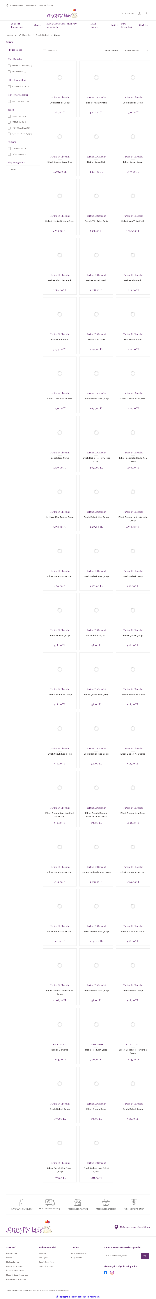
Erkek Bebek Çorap (60, 102)
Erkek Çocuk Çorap (133, 162)
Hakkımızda (11, 1253)
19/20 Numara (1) (19, 154)
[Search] (128, 13)
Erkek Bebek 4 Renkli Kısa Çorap (59, 992)
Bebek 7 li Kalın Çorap (96, 1050)
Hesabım (42, 1253)
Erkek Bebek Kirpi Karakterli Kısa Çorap (59, 815)
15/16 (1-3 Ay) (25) (19, 116)
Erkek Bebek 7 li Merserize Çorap (133, 1051)
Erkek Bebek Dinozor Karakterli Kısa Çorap (96, 815)
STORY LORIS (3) (19, 72)
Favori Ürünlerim (46, 1266)
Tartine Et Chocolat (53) (22, 66)
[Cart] (147, 13)
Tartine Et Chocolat (59, 97)
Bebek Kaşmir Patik (96, 102)
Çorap (57, 35)
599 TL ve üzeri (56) (20, 101)
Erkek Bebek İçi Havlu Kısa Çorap (96, 459)
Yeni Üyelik (43, 1258)
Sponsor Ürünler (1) (20, 86)
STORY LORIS (60, 1044)
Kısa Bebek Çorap (133, 339)
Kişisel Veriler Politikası (16, 1279)
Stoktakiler (52, 51)
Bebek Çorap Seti (96, 162)
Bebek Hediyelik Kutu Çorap (59, 221)
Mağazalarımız (12, 1262)
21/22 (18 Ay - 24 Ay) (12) (22, 134)
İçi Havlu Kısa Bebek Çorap (60, 517)
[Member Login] (139, 13)
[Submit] (145, 1256)
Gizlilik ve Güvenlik (14, 1266)
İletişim (9, 1258)
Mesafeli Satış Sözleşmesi (17, 1275)
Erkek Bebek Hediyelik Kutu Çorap (132, 519)
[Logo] (62, 13)
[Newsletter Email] (127, 1255)
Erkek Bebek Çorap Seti (59, 162)
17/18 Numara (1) (19, 148)
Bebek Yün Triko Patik (96, 221)
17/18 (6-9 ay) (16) (19, 122)
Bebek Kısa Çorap (60, 458)
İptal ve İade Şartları (15, 1270)
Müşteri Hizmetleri (79, 1253)
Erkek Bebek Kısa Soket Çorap (59, 1170)
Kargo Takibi (76, 1258)
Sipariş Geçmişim (46, 1262)
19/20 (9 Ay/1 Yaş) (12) (21, 128)
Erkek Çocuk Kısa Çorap (60, 694)
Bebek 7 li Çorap (59, 1050)
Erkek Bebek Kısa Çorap (59, 398)
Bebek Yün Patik (133, 280)
